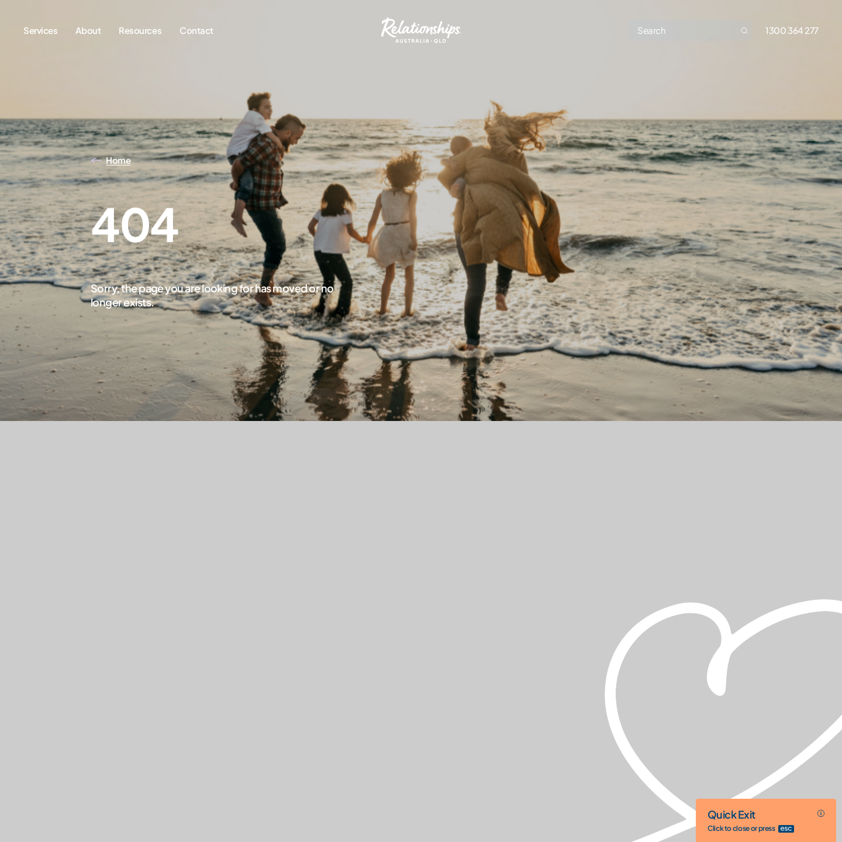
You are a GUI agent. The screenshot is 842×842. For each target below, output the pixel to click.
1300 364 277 (792, 30)
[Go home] (421, 30)
